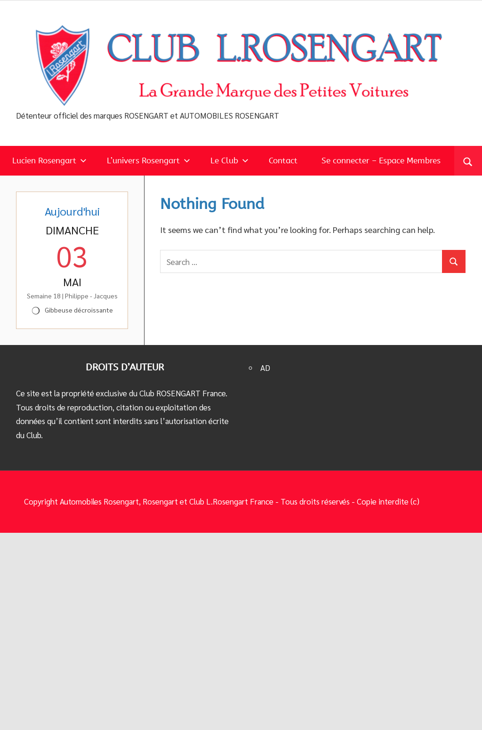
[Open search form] (468, 161)
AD (265, 367)
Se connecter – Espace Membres (381, 160)
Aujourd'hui (72, 210)
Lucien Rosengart (49, 160)
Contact (283, 160)
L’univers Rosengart (148, 160)
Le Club (229, 160)
